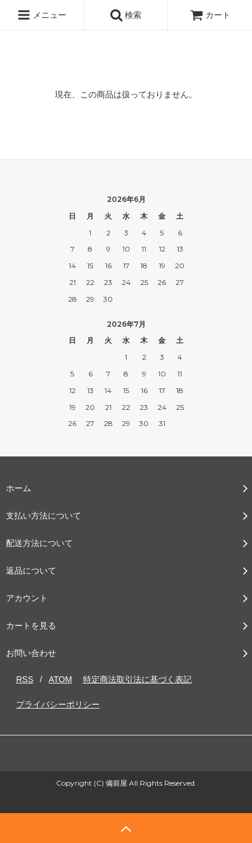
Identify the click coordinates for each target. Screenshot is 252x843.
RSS (24, 679)
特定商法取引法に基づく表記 (137, 679)
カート (210, 15)
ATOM (60, 679)
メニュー (41, 15)
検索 (126, 15)
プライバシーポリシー (58, 704)
